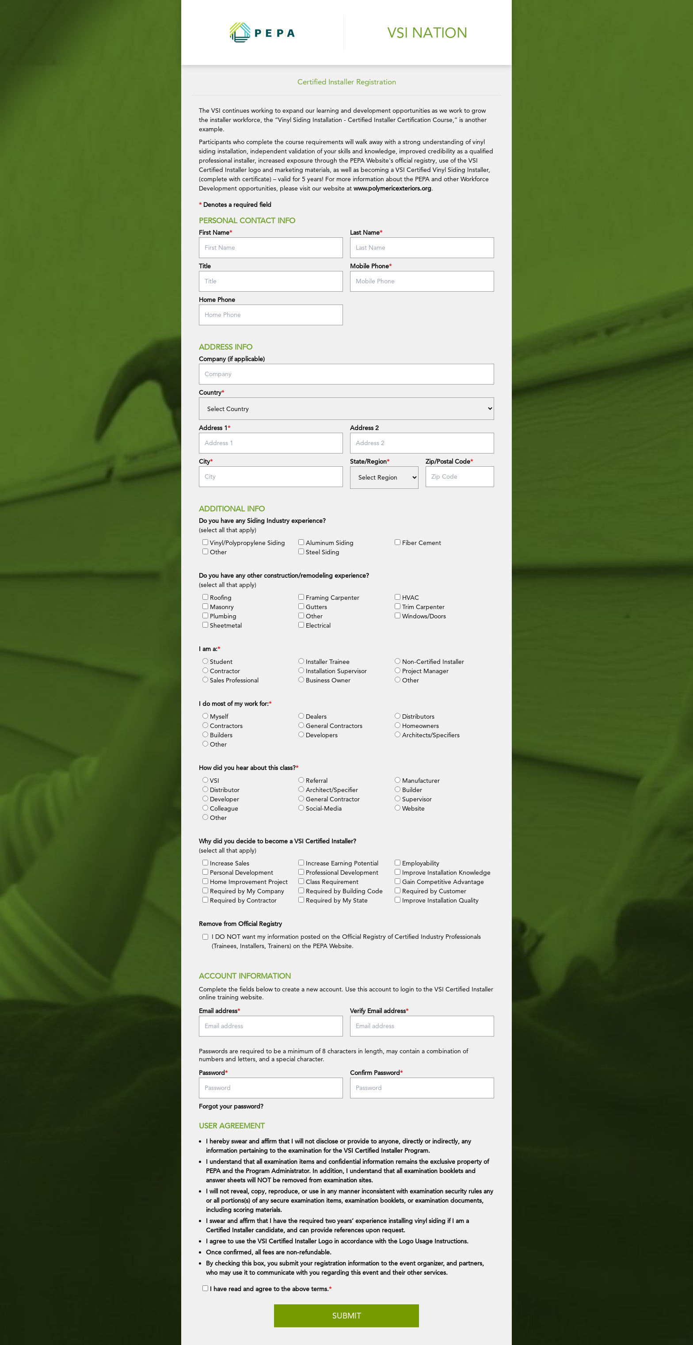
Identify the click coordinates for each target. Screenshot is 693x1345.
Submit (346, 1316)
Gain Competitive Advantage (439, 882)
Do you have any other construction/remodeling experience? (284, 575)
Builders (217, 735)
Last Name (365, 232)
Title (205, 266)
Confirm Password (375, 1073)
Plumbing (219, 616)
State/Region (368, 461)
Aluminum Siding (326, 543)
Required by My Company (243, 891)
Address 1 (213, 428)
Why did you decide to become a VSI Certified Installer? (277, 841)
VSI (210, 781)
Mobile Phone (369, 266)
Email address (218, 1011)
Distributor (221, 790)
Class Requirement (328, 882)
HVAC (407, 598)
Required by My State (333, 900)
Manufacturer (417, 781)
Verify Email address (378, 1011)
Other (214, 552)
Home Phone (217, 300)
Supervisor (413, 799)
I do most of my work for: (234, 704)
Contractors (222, 726)
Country (210, 392)
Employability (417, 863)
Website (410, 808)
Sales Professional (230, 680)
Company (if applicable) (232, 359)
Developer (220, 799)
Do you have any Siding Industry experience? (262, 521)
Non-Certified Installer (429, 662)
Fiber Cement (418, 543)
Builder (408, 790)
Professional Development (338, 872)
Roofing (217, 598)
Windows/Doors (420, 616)
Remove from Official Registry (240, 924)
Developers (318, 735)
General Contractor (329, 799)
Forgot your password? (231, 1106)
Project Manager (422, 671)
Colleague (220, 808)
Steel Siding (318, 552)
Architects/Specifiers (427, 735)
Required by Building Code (340, 891)
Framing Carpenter (328, 598)
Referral (312, 781)
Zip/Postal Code (448, 461)
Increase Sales (225, 863)
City (204, 461)
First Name (214, 232)
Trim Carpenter (420, 607)
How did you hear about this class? (247, 768)
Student (217, 662)
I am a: (208, 649)
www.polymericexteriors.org (392, 188)
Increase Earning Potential (338, 863)
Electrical (314, 625)
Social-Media (320, 808)
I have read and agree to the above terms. (269, 1289)
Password (212, 1073)
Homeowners (417, 726)
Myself (215, 716)
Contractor (221, 671)
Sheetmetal (222, 625)
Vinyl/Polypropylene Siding (243, 543)
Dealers (312, 716)
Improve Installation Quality (437, 900)
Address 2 (364, 428)
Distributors (414, 716)
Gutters (312, 607)
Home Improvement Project (245, 882)
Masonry (218, 607)
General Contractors (330, 726)
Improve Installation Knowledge (443, 872)
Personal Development (237, 872)
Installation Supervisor (332, 671)
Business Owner (324, 680)
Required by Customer (430, 891)
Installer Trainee (324, 662)
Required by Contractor (239, 900)
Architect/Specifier (328, 790)
